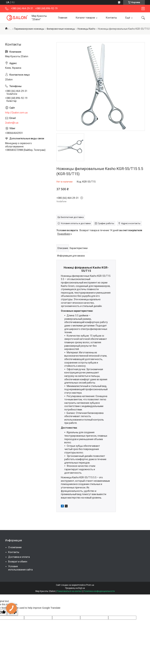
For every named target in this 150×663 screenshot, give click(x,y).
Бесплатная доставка (72, 217)
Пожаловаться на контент (69, 591)
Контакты (111, 17)
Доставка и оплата (19, 557)
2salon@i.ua (11, 122)
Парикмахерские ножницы (29, 28)
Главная (62, 17)
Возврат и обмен (17, 561)
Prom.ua (90, 585)
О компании (15, 547)
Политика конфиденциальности (99, 591)
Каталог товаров (85, 17)
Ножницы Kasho (86, 28)
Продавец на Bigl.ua (75, 588)
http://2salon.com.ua (16, 112)
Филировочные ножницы (61, 28)
